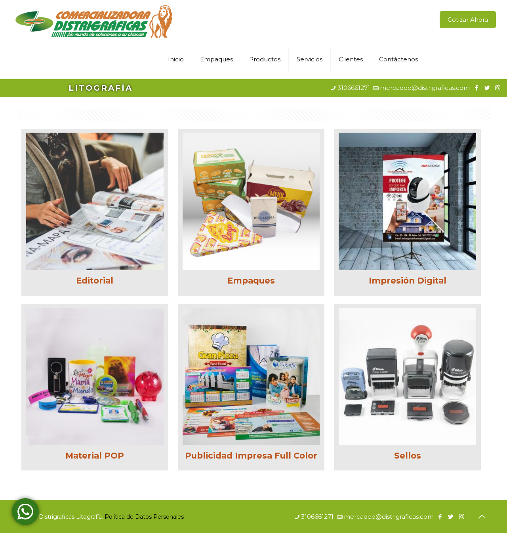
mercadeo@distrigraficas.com (425, 87)
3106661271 (353, 87)
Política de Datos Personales (144, 516)
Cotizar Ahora (468, 19)
